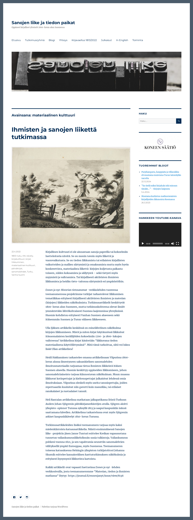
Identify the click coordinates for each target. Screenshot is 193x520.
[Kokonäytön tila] (177, 243)
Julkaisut (106, 40)
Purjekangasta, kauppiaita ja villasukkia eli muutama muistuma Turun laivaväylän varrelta (161, 175)
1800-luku (17, 256)
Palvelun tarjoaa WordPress (55, 507)
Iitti (24, 256)
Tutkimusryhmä (34, 40)
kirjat (28, 259)
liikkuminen (18, 262)
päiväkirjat (17, 268)
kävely (30, 256)
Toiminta (137, 40)
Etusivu (16, 40)
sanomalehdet (19, 271)
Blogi (52, 40)
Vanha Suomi (18, 275)
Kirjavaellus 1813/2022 (84, 40)
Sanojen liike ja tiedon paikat (43, 22)
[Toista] (142, 243)
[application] (160, 235)
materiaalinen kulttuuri (23, 265)
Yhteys (63, 40)
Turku (30, 271)
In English (122, 40)
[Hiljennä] (172, 243)
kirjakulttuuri (18, 259)
